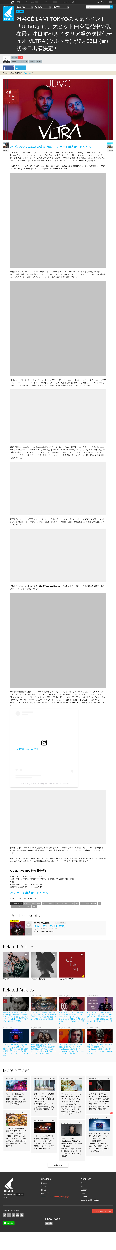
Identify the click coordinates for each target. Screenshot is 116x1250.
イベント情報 (85, 903)
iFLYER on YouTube (17, 1215)
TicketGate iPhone (50, 1223)
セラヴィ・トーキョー (62, 903)
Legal (83, 1193)
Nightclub (93, 903)
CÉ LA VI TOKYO (48, 903)
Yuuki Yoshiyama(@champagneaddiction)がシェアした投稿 (44, 783)
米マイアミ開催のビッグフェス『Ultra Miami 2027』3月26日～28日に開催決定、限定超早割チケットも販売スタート (16, 1099)
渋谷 (72, 903)
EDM (39, 61)
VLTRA (26, 903)
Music (32, 61)
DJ (99, 903)
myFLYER (45, 1193)
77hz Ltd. (20, 1194)
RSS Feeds (21, 1215)
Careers (84, 1197)
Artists (38, 6)
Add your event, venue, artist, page (55, 1197)
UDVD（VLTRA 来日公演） (50, 926)
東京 (77, 903)
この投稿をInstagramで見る (27, 749)
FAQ (82, 1187)
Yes (25, 73)
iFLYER (8, 1185)
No (30, 73)
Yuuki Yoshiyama (35, 903)
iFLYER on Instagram (13, 1215)
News (56, 6)
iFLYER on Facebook (9, 1215)
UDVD (35, 906)
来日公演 (14, 906)
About (83, 1183)
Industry (15, 61)
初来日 (21, 906)
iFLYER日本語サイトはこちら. (103, 1211)
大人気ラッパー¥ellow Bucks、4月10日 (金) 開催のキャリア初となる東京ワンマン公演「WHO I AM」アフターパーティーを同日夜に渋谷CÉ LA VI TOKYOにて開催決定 (99, 1101)
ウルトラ (28, 906)
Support (84, 1190)
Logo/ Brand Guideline (90, 1200)
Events (21, 6)
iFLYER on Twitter (4, 1215)
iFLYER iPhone (47, 1223)
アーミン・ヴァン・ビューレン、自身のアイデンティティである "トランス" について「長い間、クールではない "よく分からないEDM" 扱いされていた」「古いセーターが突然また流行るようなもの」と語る (71, 1104)
